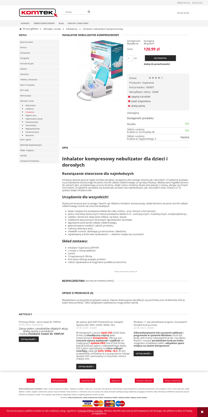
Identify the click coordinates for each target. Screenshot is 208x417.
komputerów (100, 338)
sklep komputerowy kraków (93, 397)
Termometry (30, 125)
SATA (101, 351)
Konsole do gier (27, 63)
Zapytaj (184, 137)
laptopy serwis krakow (139, 397)
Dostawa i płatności (144, 381)
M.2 (115, 351)
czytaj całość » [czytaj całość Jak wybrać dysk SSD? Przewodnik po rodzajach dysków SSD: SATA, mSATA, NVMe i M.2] (86, 366)
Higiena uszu (30, 115)
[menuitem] (25, 23)
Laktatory (29, 109)
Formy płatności (59, 381)
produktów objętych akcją (52, 328)
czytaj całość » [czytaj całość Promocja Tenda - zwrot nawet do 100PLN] (29, 339)
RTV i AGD (24, 90)
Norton (23, 47)
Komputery (25, 53)
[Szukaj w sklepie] (76, 12)
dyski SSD (106, 332)
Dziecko (23, 69)
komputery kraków (111, 397)
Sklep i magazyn (27, 150)
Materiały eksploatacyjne (31, 145)
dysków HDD (98, 343)
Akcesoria (24, 74)
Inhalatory (29, 112)
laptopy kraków (124, 397)
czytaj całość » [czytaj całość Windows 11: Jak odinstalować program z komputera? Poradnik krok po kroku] (143, 353)
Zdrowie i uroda (27, 101)
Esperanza (148, 82)
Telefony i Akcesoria (28, 79)
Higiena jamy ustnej (33, 119)
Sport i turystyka (27, 85)
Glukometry (30, 105)
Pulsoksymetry (31, 122)
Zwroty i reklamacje (173, 381)
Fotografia (24, 58)
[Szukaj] (89, 12)
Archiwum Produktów (29, 161)
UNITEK (23, 155)
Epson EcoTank (26, 42)
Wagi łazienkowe (32, 129)
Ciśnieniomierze (32, 132)
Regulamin (116, 381)
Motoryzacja (25, 95)
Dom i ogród (25, 139)
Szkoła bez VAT (87, 381)
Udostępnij (133, 113)
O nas (30, 381)
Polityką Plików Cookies (90, 410)
